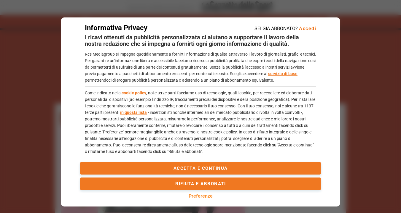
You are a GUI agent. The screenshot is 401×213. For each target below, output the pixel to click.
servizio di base (282, 73)
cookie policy (134, 93)
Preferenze (201, 196)
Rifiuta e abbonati (200, 183)
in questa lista (133, 112)
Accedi (307, 28)
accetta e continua (201, 168)
